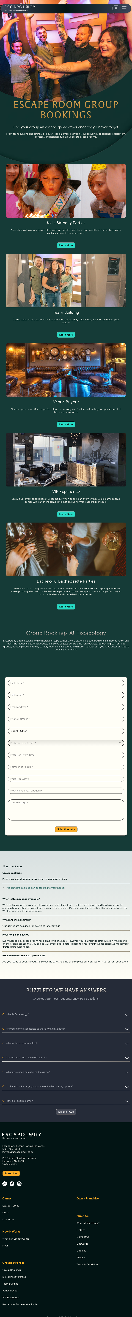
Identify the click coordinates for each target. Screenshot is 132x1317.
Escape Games (10, 1193)
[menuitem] (35, 1199)
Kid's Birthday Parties (14, 1264)
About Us (82, 1204)
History (81, 1218)
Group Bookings (11, 1258)
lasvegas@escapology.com (17, 1139)
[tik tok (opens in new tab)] (4, 1172)
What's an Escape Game (15, 1226)
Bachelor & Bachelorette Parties (20, 1292)
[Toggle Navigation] (124, 8)
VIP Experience (10, 1285)
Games (6, 1186)
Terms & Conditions (88, 1252)
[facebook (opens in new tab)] (12, 1172)
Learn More (66, 245)
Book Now (11, 1161)
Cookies (81, 1238)
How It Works (11, 1219)
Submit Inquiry (66, 829)
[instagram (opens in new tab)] (19, 1172)
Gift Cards (82, 1231)
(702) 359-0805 (11, 1137)
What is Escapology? (88, 1211)
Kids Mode (8, 1207)
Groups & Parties (13, 1251)
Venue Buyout (10, 1278)
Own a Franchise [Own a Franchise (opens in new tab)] (88, 1186)
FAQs (5, 1233)
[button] (120, 743)
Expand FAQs (66, 1099)
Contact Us (83, 1224)
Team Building (10, 1271)
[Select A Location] (116, 8)
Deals (5, 1200)
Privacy (81, 1245)
